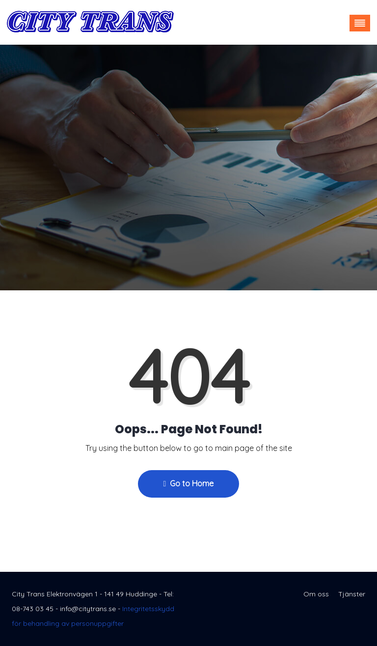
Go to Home (188, 483)
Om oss (316, 594)
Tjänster (351, 594)
